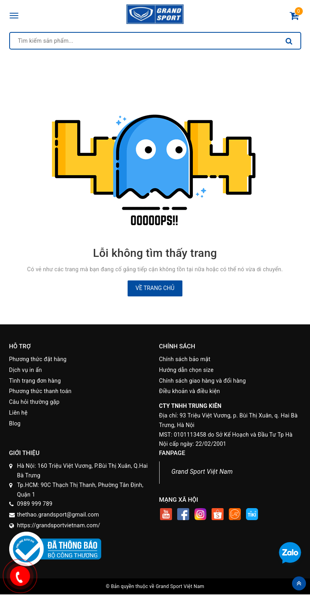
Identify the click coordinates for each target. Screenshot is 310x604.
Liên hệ (18, 412)
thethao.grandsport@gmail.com (58, 514)
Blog (15, 423)
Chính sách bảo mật (184, 359)
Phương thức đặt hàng (38, 359)
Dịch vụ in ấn (25, 370)
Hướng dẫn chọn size (186, 370)
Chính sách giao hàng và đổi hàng (202, 381)
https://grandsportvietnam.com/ (58, 525)
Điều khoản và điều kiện (189, 391)
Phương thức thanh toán (40, 391)
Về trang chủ (155, 288)
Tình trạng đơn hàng (35, 381)
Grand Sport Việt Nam (202, 471)
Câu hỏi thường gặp (34, 402)
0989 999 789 (35, 504)
